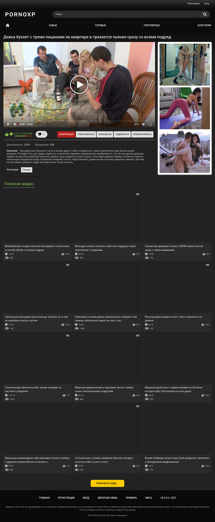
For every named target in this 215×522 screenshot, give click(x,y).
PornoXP (102, 515)
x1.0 (136, 124)
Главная (7, 25)
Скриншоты (104, 134)
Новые (53, 25)
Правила (131, 497)
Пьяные (27, 170)
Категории (204, 25)
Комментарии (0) (142, 134)
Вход (207, 3)
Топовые (100, 25)
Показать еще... (107, 483)
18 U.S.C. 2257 (168, 497)
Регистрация (193, 3)
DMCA (148, 497)
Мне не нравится (11, 134)
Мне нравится (7, 134)
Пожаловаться (86, 134)
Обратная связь (107, 497)
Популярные (152, 25)
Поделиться (122, 134)
